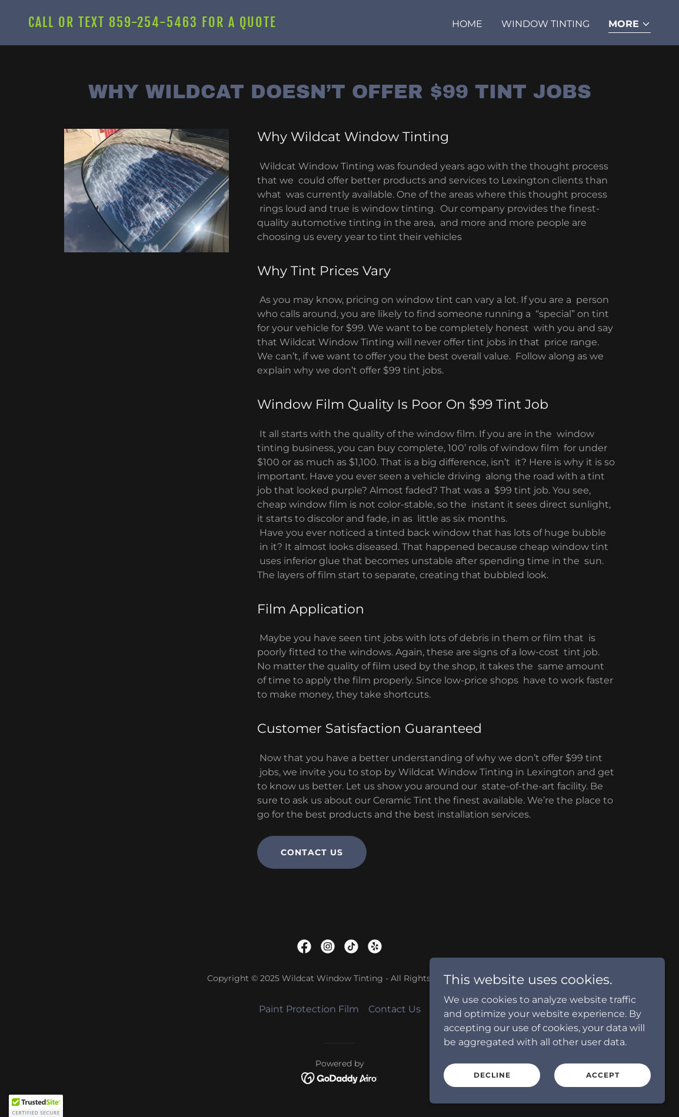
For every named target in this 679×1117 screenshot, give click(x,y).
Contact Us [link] (394, 1009)
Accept (603, 1075)
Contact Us (312, 852)
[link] (179, 23)
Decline (492, 1075)
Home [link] (467, 23)
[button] (629, 25)
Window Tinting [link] (545, 23)
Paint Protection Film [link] (309, 1009)
